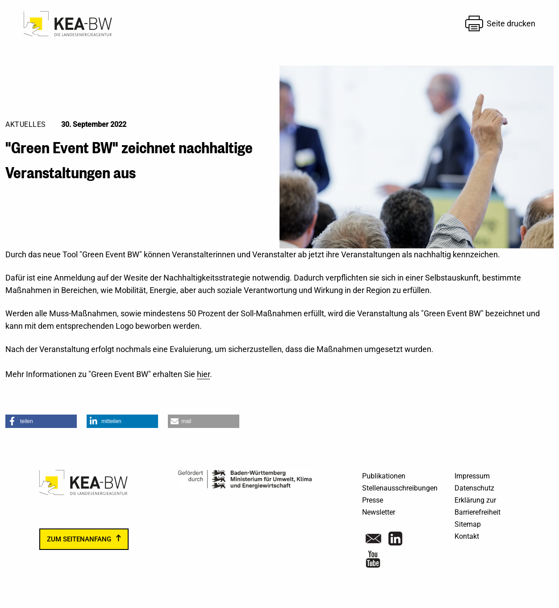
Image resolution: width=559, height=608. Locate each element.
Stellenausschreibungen (400, 488)
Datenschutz (474, 488)
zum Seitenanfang (79, 539)
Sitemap (468, 524)
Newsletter (378, 512)
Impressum (472, 476)
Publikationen (383, 476)
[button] (41, 421)
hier (203, 374)
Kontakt (467, 536)
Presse (372, 500)
